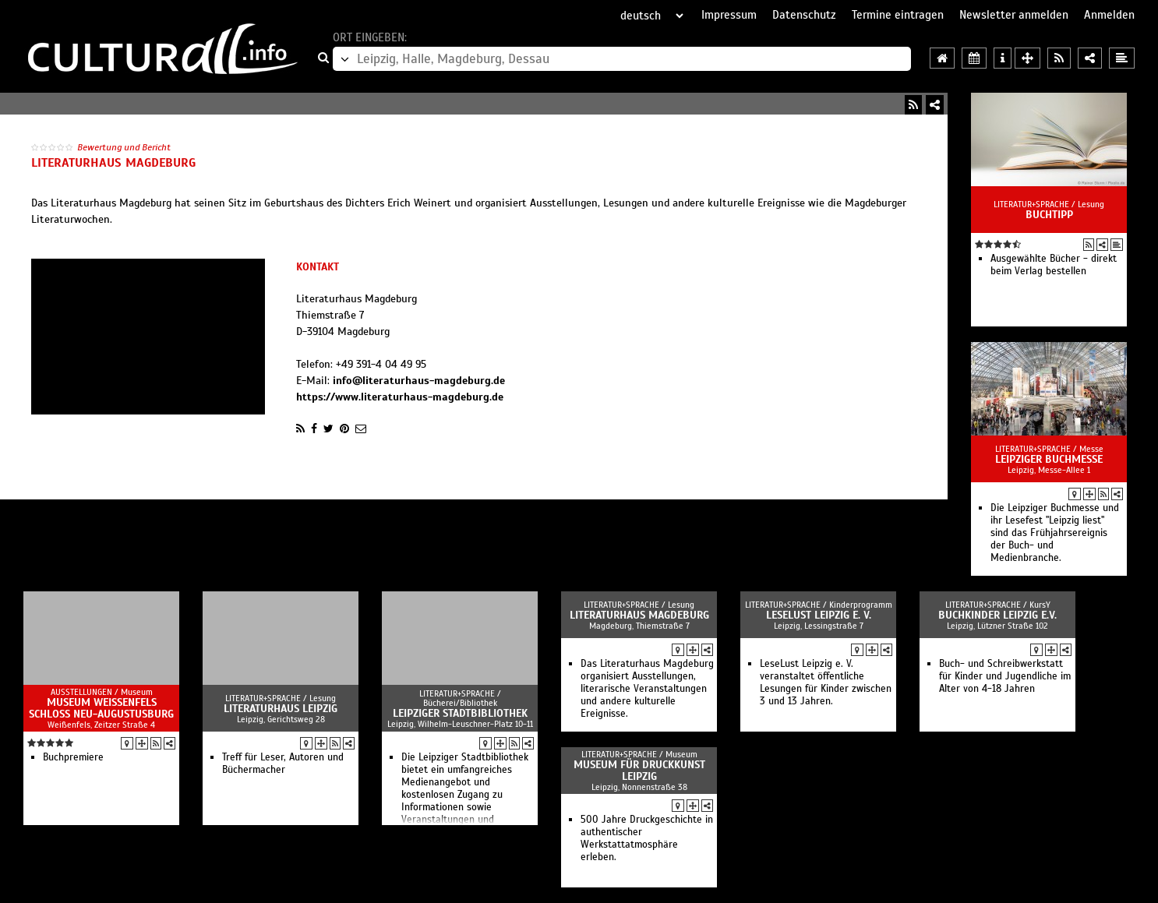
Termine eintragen (898, 15)
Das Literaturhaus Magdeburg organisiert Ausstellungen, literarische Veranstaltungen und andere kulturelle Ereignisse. (647, 689)
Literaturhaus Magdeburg (639, 615)
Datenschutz (804, 15)
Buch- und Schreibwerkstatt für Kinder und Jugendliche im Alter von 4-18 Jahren (1005, 676)
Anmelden (1109, 15)
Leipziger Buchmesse (1049, 459)
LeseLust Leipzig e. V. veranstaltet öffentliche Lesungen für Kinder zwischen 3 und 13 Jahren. (825, 682)
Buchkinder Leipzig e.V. (997, 615)
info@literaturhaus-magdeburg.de (419, 380)
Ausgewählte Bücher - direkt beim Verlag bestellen (1053, 264)
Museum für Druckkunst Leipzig (639, 770)
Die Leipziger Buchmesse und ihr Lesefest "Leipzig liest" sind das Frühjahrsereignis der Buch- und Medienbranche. (1054, 533)
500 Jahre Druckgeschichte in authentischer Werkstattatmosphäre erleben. (647, 838)
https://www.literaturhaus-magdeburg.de (399, 397)
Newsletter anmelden (1013, 15)
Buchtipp (1049, 214)
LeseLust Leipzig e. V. (818, 615)
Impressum (729, 15)
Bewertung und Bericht (124, 147)
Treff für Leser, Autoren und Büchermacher (283, 763)
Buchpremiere (73, 757)
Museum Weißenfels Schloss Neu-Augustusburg (101, 708)
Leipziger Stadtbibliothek (460, 713)
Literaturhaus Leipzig (280, 708)
